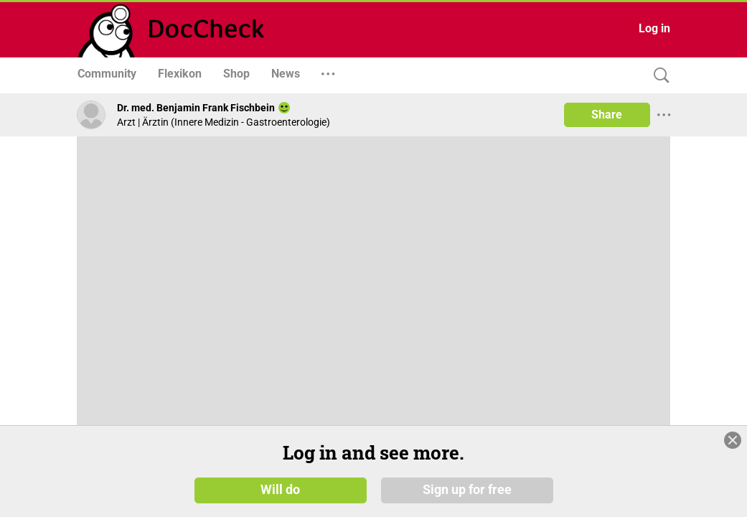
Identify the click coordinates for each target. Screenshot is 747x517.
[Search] (658, 75)
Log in (654, 28)
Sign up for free (467, 495)
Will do (280, 495)
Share (606, 114)
